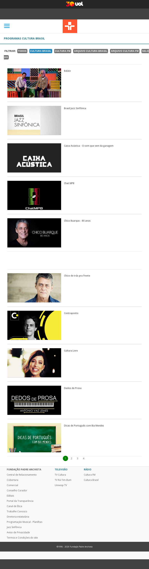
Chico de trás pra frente (77, 275)
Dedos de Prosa (72, 388)
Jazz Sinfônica (14, 527)
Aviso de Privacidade (18, 532)
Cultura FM (63, 51)
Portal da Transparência (20, 501)
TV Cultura (70, 26)
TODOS (22, 51)
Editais (10, 496)
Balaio (67, 70)
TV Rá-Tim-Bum (63, 480)
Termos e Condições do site (22, 538)
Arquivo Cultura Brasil (90, 51)
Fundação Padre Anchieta (24, 469)
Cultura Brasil (40, 51)
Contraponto (71, 313)
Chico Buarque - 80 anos (77, 220)
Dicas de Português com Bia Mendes (84, 425)
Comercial (12, 485)
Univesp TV (61, 485)
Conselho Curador (17, 490)
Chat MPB (69, 183)
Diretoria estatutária (18, 517)
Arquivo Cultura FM (125, 51)
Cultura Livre (71, 350)
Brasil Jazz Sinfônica (75, 108)
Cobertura (12, 480)
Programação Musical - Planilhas (24, 522)
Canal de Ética (14, 506)
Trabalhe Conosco (17, 511)
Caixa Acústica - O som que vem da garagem (88, 145)
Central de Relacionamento (22, 475)
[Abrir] (7, 26)
